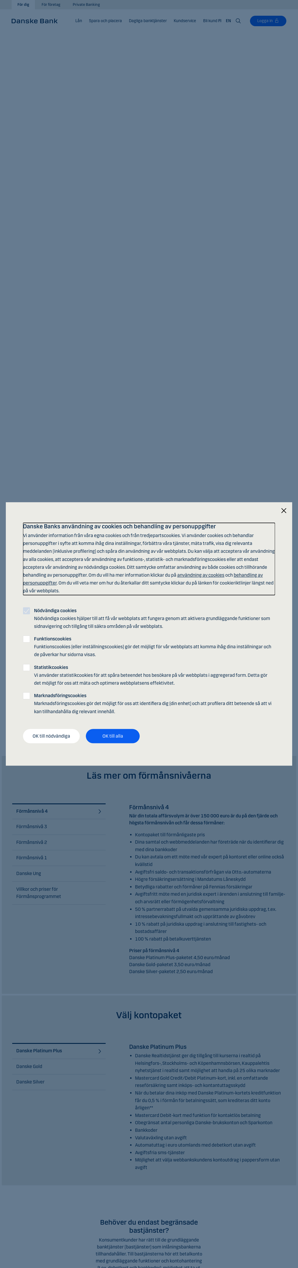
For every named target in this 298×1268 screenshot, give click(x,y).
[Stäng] (283, 510)
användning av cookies (200, 575)
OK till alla (112, 736)
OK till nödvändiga (51, 736)
